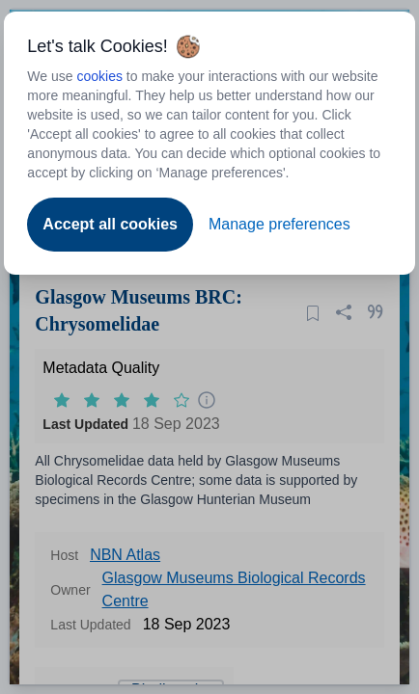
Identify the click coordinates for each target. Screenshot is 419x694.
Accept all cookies (110, 224)
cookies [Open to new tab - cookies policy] (99, 76)
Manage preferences (279, 224)
